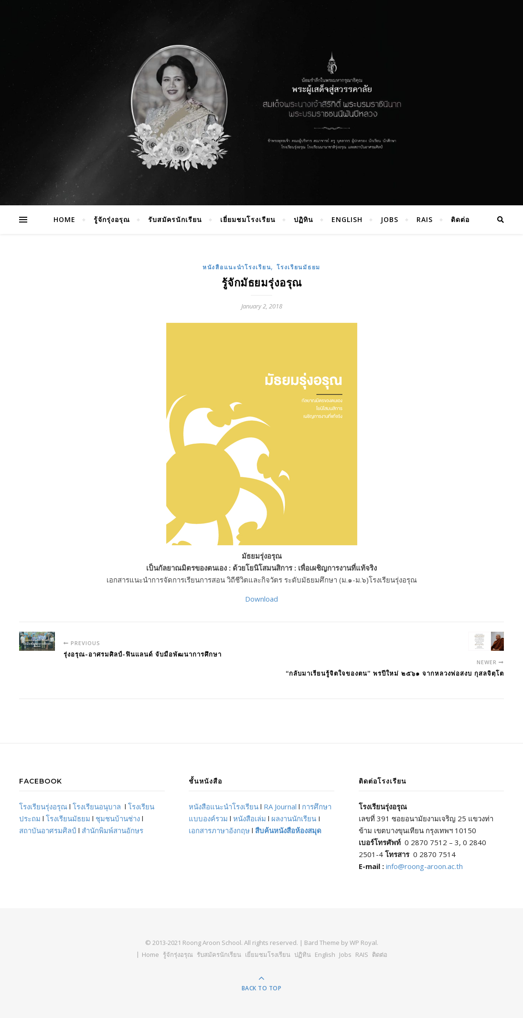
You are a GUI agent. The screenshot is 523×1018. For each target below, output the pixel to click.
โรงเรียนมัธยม (298, 267)
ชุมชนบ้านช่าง (118, 818)
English (347, 219)
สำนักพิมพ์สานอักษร (112, 830)
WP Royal (363, 942)
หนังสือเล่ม (249, 818)
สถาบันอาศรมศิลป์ (47, 830)
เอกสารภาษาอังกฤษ (219, 830)
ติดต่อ (460, 219)
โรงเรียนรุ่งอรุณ (43, 806)
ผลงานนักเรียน (293, 818)
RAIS (424, 219)
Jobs (389, 219)
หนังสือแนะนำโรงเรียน (237, 267)
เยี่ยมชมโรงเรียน (248, 219)
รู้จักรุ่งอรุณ (112, 219)
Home (64, 219)
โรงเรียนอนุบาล (97, 806)
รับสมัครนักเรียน (175, 219)
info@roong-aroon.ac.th (424, 866)
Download (261, 599)
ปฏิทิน (303, 219)
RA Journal (280, 806)
